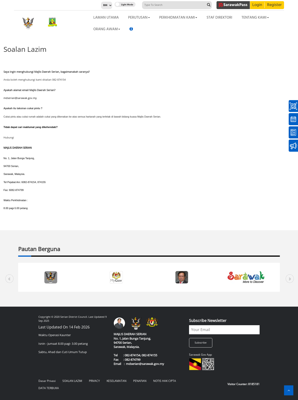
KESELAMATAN (116, 381)
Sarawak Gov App (200, 355)
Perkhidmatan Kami (178, 18)
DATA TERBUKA (48, 388)
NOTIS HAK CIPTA (164, 381)
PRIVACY (94, 381)
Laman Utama (106, 18)
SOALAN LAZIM (72, 381)
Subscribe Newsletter (208, 320)
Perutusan (139, 18)
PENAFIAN (139, 381)
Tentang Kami (255, 18)
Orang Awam (106, 29)
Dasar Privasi (47, 381)
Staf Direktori (219, 18)
